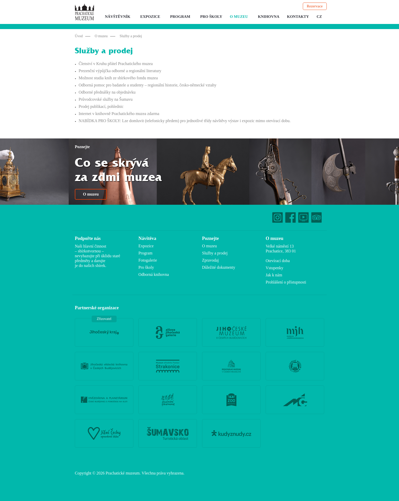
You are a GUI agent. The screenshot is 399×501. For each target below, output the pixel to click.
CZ (319, 17)
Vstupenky (274, 268)
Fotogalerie (147, 260)
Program (180, 17)
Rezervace (315, 6)
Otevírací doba (278, 261)
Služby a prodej (131, 36)
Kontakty (298, 17)
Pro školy (211, 17)
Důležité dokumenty (218, 267)
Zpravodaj (210, 260)
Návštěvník (117, 17)
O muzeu (239, 17)
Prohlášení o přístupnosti (286, 282)
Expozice (150, 17)
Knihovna (268, 17)
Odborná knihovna (153, 274)
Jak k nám (274, 275)
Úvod (79, 36)
